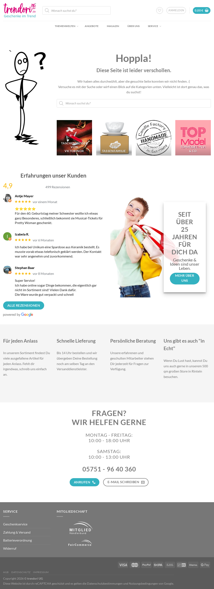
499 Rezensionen (57, 187)
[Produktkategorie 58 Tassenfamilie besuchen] (114, 138)
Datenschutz (21, 572)
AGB (6, 572)
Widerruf (9, 548)
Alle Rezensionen (23, 305)
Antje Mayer (24, 196)
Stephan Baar (25, 268)
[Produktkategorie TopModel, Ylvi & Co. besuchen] (193, 138)
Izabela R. (22, 234)
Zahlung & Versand (17, 532)
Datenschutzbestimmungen (105, 583)
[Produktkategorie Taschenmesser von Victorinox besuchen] (74, 138)
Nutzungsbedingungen (143, 583)
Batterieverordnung (17, 540)
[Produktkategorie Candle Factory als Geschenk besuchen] (153, 138)
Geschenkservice (15, 524)
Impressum (41, 572)
